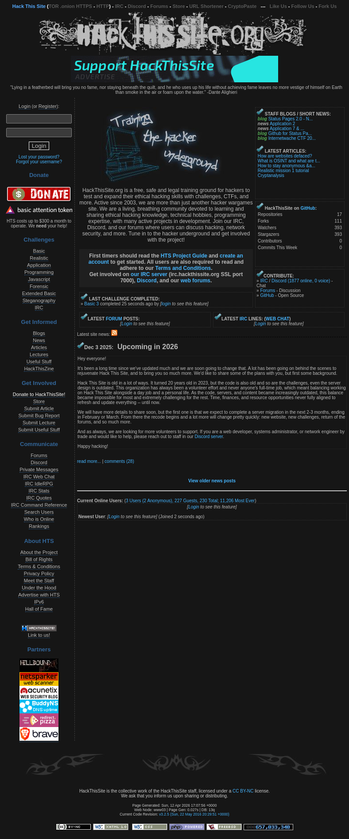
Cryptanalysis (271, 175)
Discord (137, 6)
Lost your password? (39, 156)
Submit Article (39, 408)
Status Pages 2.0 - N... (290, 118)
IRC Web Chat (39, 476)
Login (25, 106)
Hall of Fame (39, 609)
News (39, 340)
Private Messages (38, 469)
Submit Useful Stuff (39, 429)
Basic (39, 251)
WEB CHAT (277, 318)
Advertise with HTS (39, 594)
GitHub (307, 208)
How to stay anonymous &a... (286, 165)
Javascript (39, 279)
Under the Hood (39, 587)
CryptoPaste (242, 6)
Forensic (39, 286)
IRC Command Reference (39, 505)
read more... (89, 461)
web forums (195, 280)
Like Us (278, 6)
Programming (39, 272)
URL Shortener (206, 6)
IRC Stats (38, 490)
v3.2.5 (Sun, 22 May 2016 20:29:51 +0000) (194, 814)
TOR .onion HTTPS (70, 6)
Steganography (39, 300)
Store (178, 6)
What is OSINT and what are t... (289, 160)
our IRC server (149, 274)
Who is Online (39, 519)
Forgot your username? (39, 161)
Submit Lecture (39, 422)
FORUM (114, 318)
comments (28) (119, 461)
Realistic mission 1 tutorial (283, 170)
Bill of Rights (38, 559)
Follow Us (302, 6)
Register (48, 106)
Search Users (39, 512)
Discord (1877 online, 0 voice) (300, 280)
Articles (39, 347)
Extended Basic (39, 293)
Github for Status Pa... (290, 133)
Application (39, 265)
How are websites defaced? (285, 156)
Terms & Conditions (39, 566)
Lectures (39, 354)
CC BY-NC (243, 791)
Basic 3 (91, 303)
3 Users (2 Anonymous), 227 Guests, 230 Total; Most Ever (190, 500)
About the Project (39, 552)
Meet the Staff (39, 580)
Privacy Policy (39, 573)
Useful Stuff (39, 361)
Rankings (39, 526)
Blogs (39, 333)
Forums (159, 6)
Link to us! (39, 635)
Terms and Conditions (183, 268)
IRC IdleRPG (39, 483)
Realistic (39, 258)
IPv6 (39, 601)
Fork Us (327, 6)
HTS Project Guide (184, 256)
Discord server (208, 436)
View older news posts (212, 480)
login (166, 303)
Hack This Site (29, 6)
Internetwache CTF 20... (292, 138)
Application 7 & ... (287, 128)
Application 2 (282, 123)
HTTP (103, 6)
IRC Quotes (38, 497)
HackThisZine (39, 368)
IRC (119, 6)
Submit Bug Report (39, 415)
